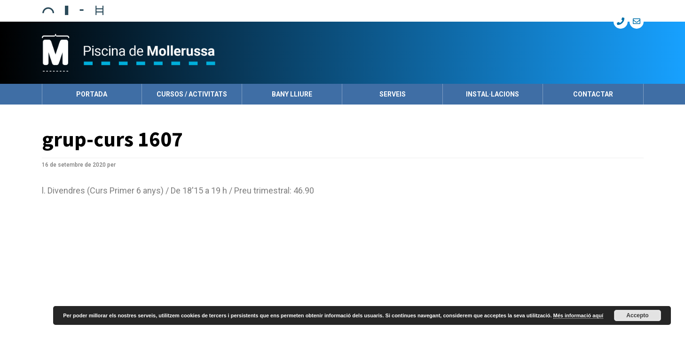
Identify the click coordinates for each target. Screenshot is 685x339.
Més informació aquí (578, 315)
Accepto (637, 315)
